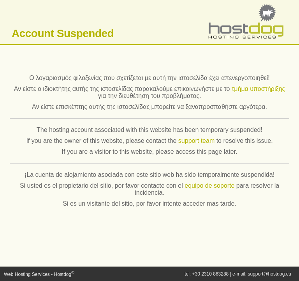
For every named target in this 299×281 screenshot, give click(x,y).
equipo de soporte (209, 185)
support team (196, 140)
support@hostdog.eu (269, 274)
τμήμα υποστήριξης (258, 88)
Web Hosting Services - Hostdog (39, 274)
